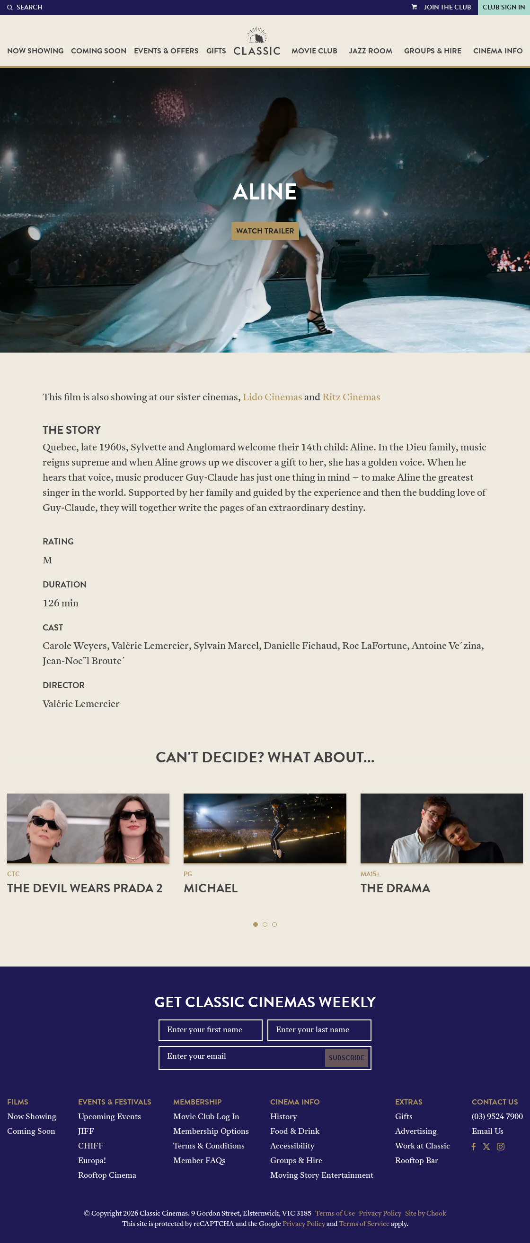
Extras (409, 1102)
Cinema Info (498, 51)
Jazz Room (370, 51)
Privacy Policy (380, 1213)
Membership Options (211, 1132)
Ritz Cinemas (351, 398)
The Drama (395, 888)
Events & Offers (166, 51)
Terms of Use (335, 1213)
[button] (255, 924)
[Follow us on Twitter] (486, 1148)
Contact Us (495, 1102)
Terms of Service (364, 1224)
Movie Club (314, 51)
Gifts (216, 51)
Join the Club (447, 7)
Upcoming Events (109, 1117)
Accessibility (292, 1146)
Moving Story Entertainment (321, 1176)
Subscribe (346, 1058)
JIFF (86, 1132)
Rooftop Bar (416, 1161)
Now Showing (35, 51)
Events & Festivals (114, 1102)
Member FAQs (199, 1161)
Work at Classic (422, 1146)
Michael (211, 888)
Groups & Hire (432, 51)
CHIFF (91, 1146)
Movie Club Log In (206, 1117)
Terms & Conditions (209, 1146)
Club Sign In (504, 7)
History (283, 1117)
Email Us (488, 1132)
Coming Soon (98, 51)
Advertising (416, 1132)
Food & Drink (294, 1132)
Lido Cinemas (272, 398)
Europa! (92, 1161)
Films (17, 1102)
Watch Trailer (265, 231)
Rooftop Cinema (107, 1176)
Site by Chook (425, 1213)
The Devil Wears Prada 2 (84, 888)
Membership (197, 1102)
